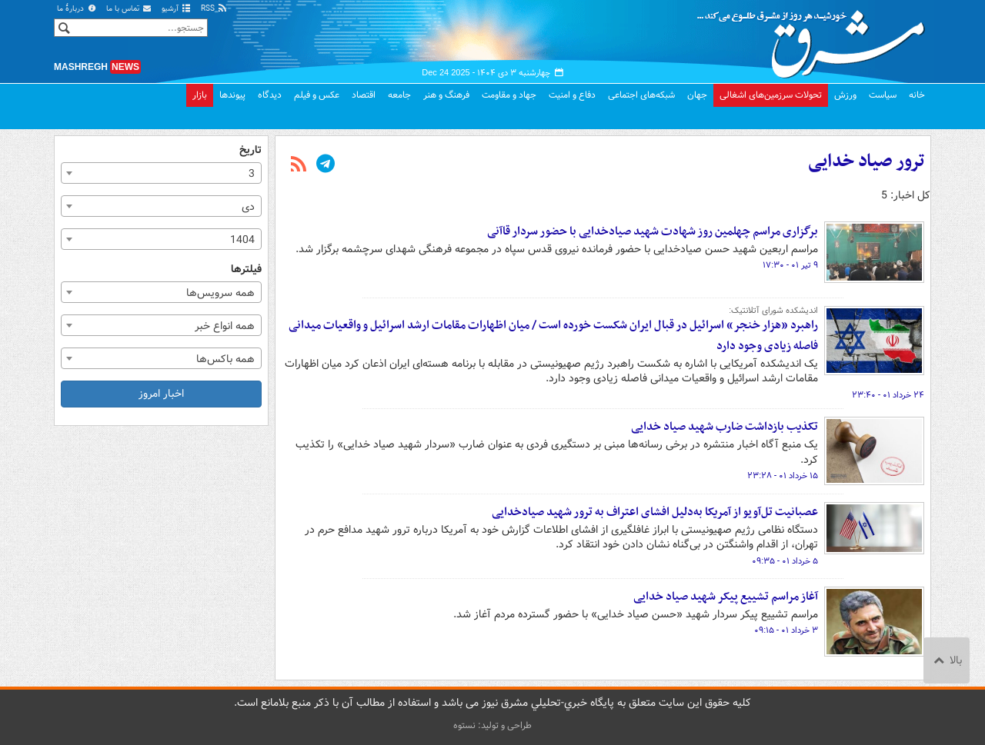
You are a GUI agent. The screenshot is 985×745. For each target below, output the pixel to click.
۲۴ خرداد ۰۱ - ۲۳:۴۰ (888, 395)
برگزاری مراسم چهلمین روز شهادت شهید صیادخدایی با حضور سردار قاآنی (652, 231)
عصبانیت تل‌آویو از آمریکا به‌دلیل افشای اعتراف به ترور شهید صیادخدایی (655, 512)
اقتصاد (364, 95)
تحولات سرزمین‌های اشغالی (771, 95)
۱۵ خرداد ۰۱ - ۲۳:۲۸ (782, 476)
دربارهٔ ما (77, 9)
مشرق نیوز (815, 38)
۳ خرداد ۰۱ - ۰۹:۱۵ (786, 630)
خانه (917, 95)
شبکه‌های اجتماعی (641, 95)
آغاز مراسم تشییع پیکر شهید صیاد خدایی (725, 597)
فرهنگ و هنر (446, 95)
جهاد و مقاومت (509, 95)
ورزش (845, 95)
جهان (697, 95)
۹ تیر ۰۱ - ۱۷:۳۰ (790, 265)
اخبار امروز (161, 393)
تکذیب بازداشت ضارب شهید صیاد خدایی (724, 427)
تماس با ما (129, 9)
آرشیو (177, 9)
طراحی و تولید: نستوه (492, 725)
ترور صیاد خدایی (866, 161)
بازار (199, 95)
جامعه (399, 95)
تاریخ (250, 150)
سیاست (883, 95)
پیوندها (232, 95)
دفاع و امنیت (572, 95)
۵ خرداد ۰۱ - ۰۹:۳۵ (785, 561)
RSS (214, 9)
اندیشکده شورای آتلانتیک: (773, 310)
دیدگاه (270, 95)
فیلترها (246, 269)
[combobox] (161, 173)
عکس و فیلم (316, 95)
